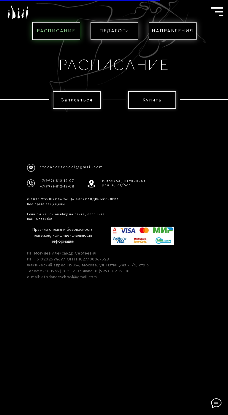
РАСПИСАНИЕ (56, 30)
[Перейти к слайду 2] (108, 240)
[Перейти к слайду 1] (103, 240)
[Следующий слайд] (219, 187)
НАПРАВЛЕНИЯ (173, 30)
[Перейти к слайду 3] (114, 240)
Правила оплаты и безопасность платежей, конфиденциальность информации (62, 360)
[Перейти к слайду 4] (119, 240)
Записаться (77, 100)
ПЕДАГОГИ (114, 30)
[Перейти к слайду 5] (125, 240)
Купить (152, 100)
